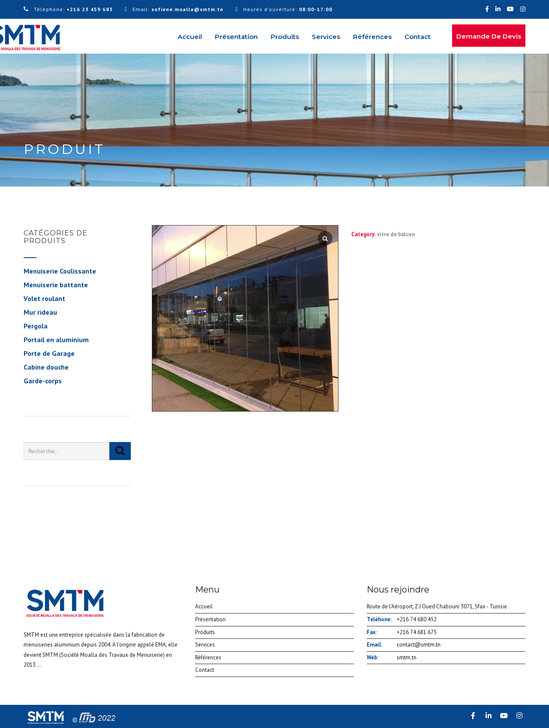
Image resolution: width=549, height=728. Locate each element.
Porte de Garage (49, 353)
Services (326, 37)
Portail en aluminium (56, 339)
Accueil (190, 37)
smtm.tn (406, 657)
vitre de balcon (396, 234)
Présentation (236, 37)
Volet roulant (44, 298)
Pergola (36, 326)
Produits (285, 37)
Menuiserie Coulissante (60, 271)
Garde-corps (43, 380)
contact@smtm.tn (418, 644)
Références (372, 37)
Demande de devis (488, 36)
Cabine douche (46, 367)
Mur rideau (40, 312)
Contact (417, 37)
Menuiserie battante (56, 284)
